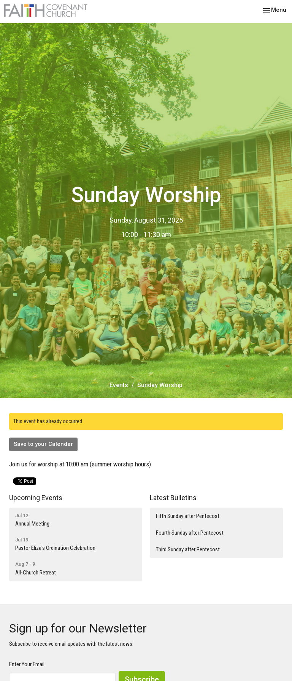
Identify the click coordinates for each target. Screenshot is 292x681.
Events (119, 385)
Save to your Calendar (43, 444)
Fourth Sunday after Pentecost (190, 532)
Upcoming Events (35, 498)
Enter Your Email (26, 664)
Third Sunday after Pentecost (188, 549)
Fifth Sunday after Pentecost (187, 516)
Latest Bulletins (173, 498)
